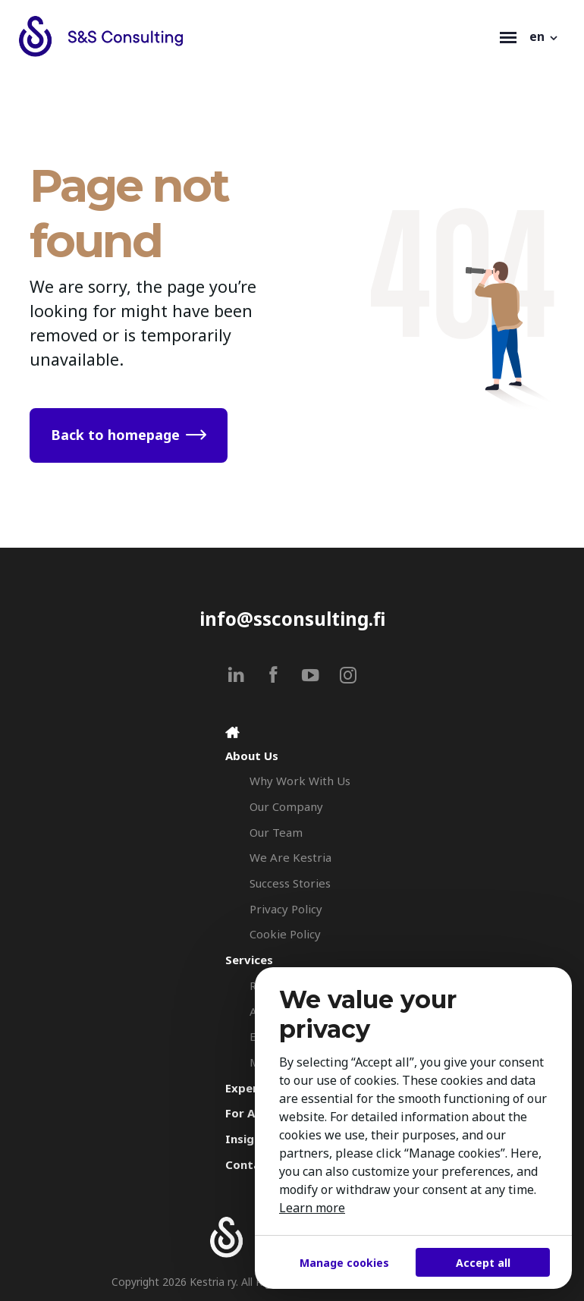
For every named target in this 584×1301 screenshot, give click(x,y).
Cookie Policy (285, 933)
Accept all (483, 1262)
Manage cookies (344, 1262)
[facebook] (273, 674)
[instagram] (347, 674)
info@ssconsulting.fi (292, 618)
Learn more (312, 1207)
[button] (544, 36)
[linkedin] (236, 674)
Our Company (286, 806)
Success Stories (290, 883)
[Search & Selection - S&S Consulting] (255, 36)
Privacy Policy (286, 908)
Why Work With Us (300, 780)
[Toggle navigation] (508, 36)
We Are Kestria (290, 857)
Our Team (276, 832)
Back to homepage (115, 435)
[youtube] (310, 674)
